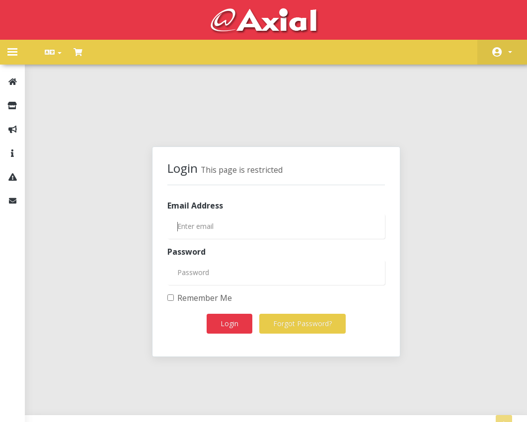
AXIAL (290, 392)
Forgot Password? (302, 276)
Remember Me (199, 250)
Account (510, 52)
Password (186, 204)
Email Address (195, 158)
